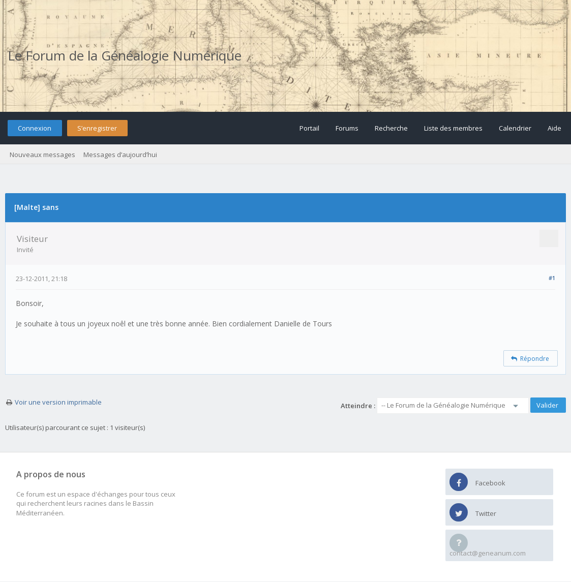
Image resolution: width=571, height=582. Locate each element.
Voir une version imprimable (58, 402)
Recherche (391, 128)
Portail (309, 128)
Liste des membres (453, 128)
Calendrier (515, 128)
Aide (554, 128)
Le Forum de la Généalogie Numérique (125, 55)
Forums (347, 128)
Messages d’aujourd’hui (120, 154)
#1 (552, 278)
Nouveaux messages (42, 154)
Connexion (34, 128)
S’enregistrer (97, 128)
